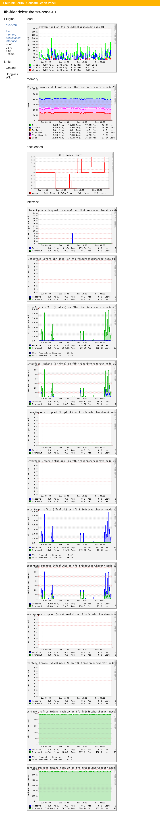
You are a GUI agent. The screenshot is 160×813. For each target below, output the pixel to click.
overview (11, 25)
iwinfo (9, 44)
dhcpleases (13, 37)
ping (8, 50)
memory (11, 34)
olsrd (9, 47)
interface (11, 41)
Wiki (8, 77)
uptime (10, 54)
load (8, 31)
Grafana (11, 67)
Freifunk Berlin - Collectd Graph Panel (29, 3)
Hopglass (12, 74)
